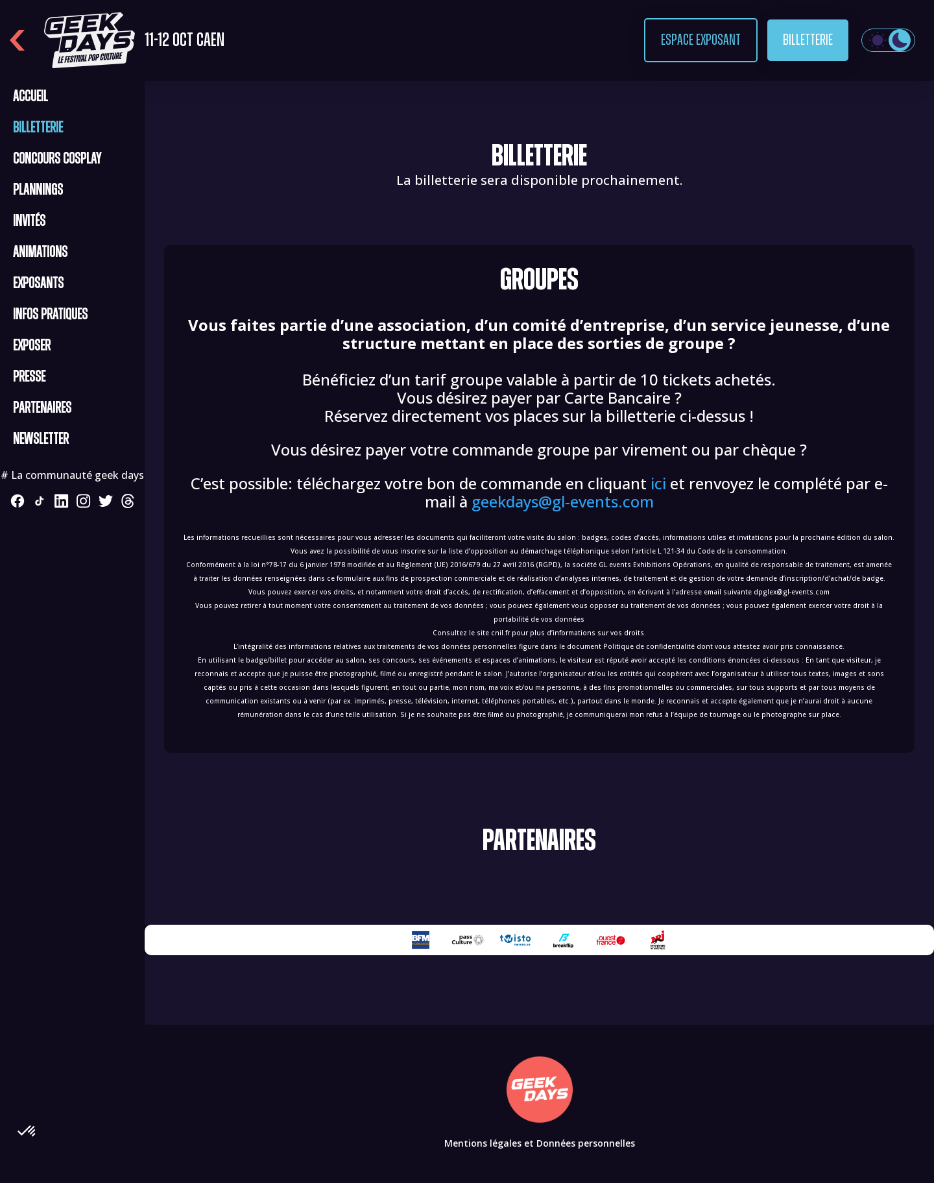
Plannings (38, 190)
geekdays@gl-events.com (563, 501)
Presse (29, 377)
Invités (29, 221)
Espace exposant (701, 40)
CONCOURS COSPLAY (57, 159)
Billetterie (808, 40)
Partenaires (42, 408)
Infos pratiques (50, 315)
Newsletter (41, 439)
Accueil (30, 96)
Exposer (32, 346)
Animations (40, 252)
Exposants (38, 283)
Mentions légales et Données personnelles (539, 1143)
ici (658, 483)
